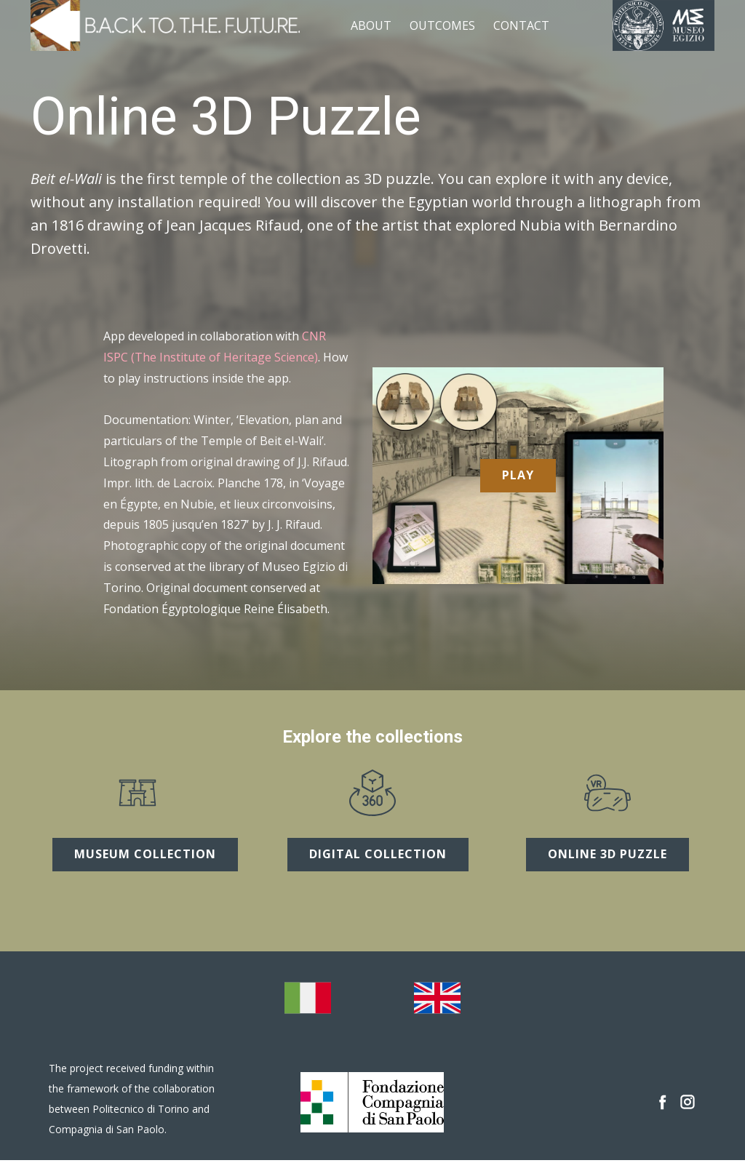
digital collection (378, 854)
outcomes (442, 25)
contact (521, 25)
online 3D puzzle (607, 854)
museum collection (145, 854)
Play (518, 475)
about (371, 25)
